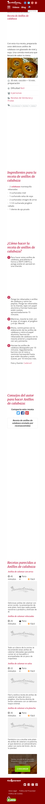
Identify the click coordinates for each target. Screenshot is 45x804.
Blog (23, 7)
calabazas (15, 186)
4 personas (16, 93)
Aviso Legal (13, 791)
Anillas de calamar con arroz (20, 571)
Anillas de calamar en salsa (20, 663)
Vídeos (15, 7)
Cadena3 (28, 363)
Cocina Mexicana (15, 106)
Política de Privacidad (27, 791)
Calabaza (33, 106)
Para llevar (25, 106)
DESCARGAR (22, 769)
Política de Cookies (16, 794)
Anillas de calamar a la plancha (22, 708)
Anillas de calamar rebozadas (21, 616)
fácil (22, 88)
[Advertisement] (22, 30)
